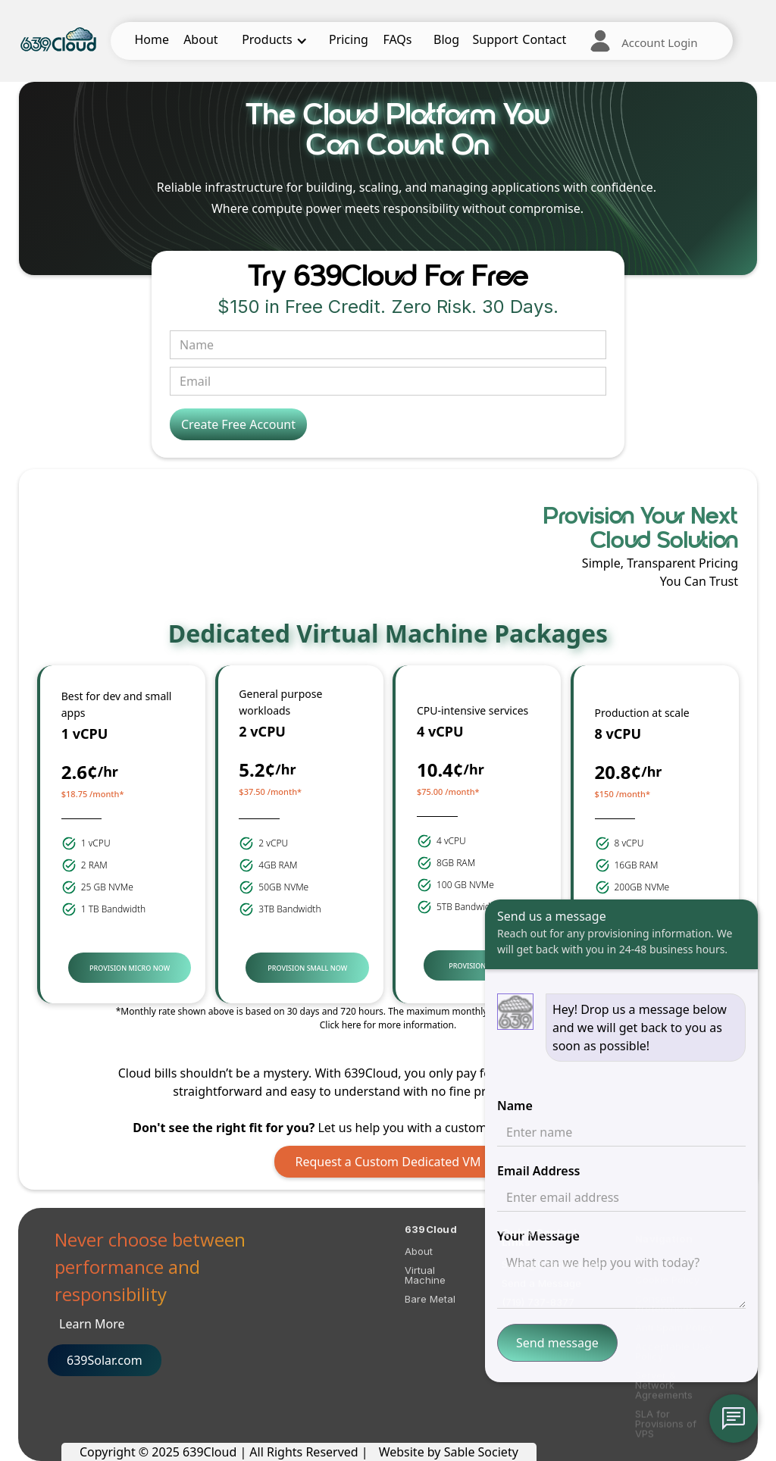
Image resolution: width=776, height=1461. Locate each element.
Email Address (538, 1170)
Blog (446, 39)
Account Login (659, 42)
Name (515, 1105)
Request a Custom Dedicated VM (388, 1161)
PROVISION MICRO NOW (129, 968)
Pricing (348, 39)
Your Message (538, 1236)
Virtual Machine (425, 1281)
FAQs (397, 39)
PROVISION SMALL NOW (307, 968)
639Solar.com (104, 1360)
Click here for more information (387, 1024)
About (200, 39)
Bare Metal (430, 1305)
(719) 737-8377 (538, 1312)
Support (495, 39)
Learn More (92, 1324)
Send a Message (541, 1293)
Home (152, 39)
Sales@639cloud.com (553, 1274)
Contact (544, 39)
